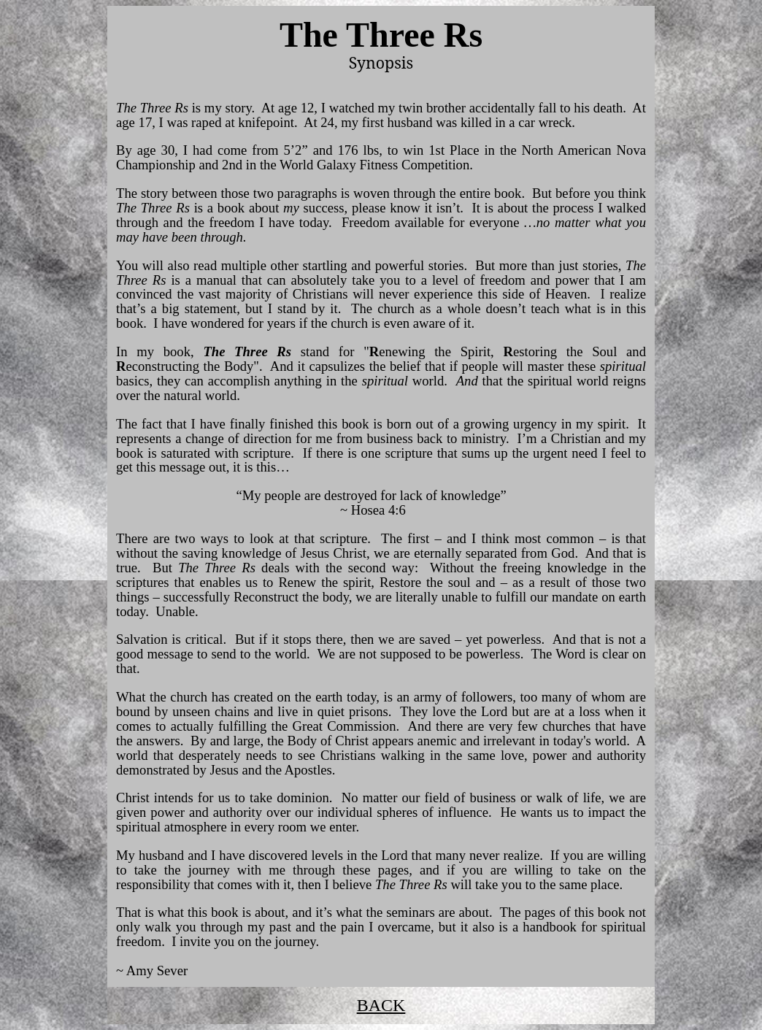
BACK (381, 1005)
